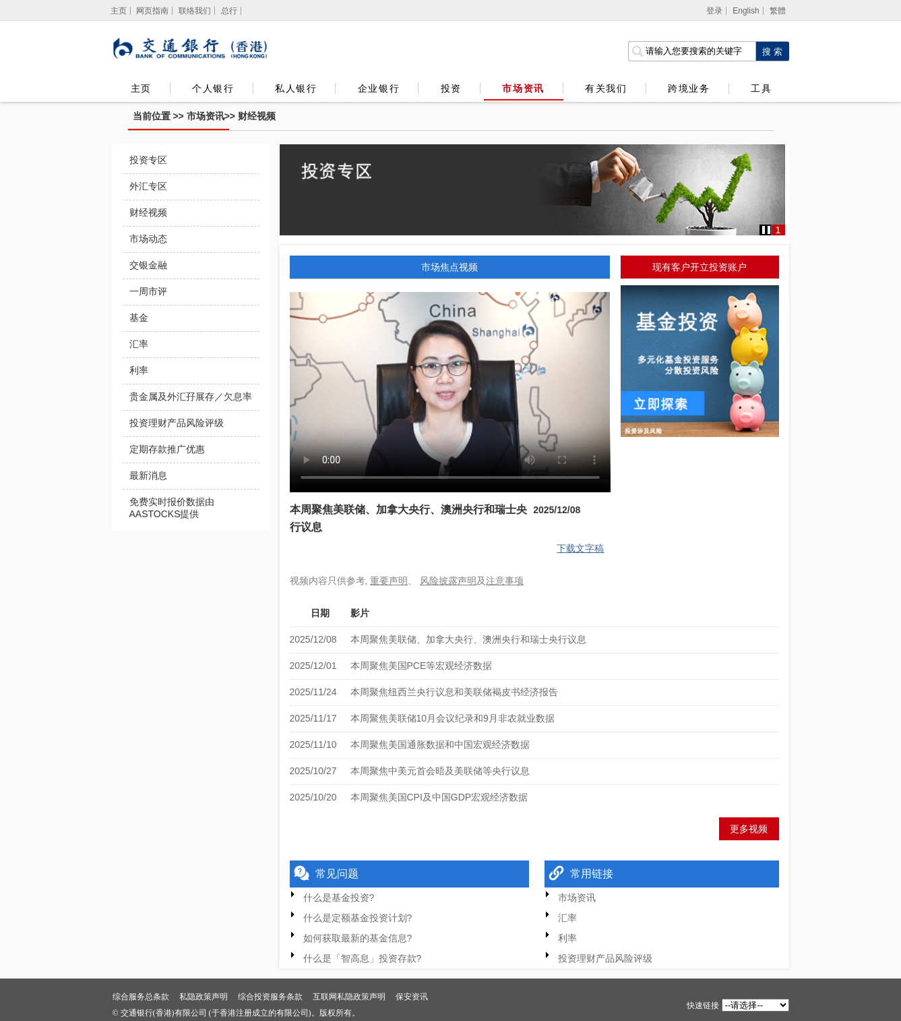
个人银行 (213, 88)
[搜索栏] (691, 51)
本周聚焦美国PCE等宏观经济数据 (421, 665)
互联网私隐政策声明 (349, 996)
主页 (141, 88)
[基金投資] (699, 363)
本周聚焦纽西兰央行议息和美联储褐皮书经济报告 (454, 692)
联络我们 (195, 11)
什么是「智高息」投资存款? (362, 958)
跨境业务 (689, 88)
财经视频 (257, 116)
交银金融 (148, 265)
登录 (714, 11)
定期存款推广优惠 (167, 449)
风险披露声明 (448, 580)
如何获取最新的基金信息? (357, 938)
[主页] (119, 11)
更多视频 (749, 828)
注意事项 (505, 580)
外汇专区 (148, 186)
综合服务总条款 (141, 996)
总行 (229, 11)
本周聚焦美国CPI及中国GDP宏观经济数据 (439, 797)
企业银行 (379, 88)
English (746, 11)
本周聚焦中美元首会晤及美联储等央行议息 (440, 770)
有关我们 (606, 88)
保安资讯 (412, 996)
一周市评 (148, 291)
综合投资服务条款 (270, 996)
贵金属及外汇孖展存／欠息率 (190, 396)
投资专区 (148, 159)
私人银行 (296, 88)
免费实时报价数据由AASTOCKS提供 (171, 507)
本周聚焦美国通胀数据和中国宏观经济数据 (440, 744)
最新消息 (148, 475)
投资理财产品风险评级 (176, 422)
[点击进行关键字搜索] (772, 51)
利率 (138, 370)
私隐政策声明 (203, 996)
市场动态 (148, 238)
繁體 (778, 11)
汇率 (138, 344)
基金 (138, 317)
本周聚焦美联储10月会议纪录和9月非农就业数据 (452, 718)
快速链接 (703, 1005)
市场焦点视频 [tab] (449, 267)
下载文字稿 (580, 548)
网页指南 (152, 11)
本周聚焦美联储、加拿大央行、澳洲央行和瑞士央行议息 (468, 639)
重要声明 (389, 580)
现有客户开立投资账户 (699, 267)
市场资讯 (523, 88)
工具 (761, 88)
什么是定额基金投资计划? (357, 917)
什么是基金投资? (339, 897)
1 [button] (778, 230)
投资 (451, 88)
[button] (766, 230)
